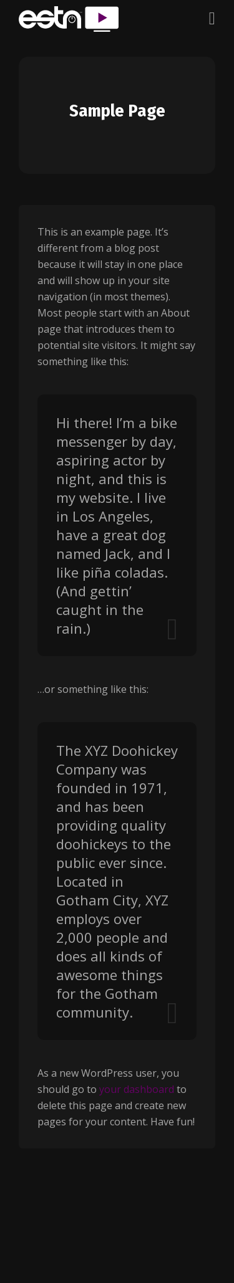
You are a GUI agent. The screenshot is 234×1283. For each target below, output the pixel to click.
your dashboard (136, 1089)
